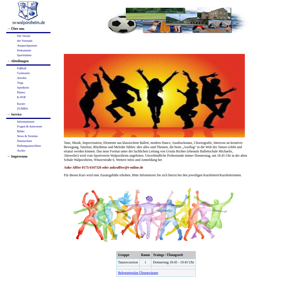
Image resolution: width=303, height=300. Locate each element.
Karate (21, 103)
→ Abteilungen (18, 61)
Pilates (21, 92)
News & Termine (27, 136)
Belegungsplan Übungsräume (138, 273)
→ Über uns (15, 29)
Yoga (20, 82)
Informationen (25, 121)
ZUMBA (22, 108)
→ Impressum (17, 156)
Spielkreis (23, 87)
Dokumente (24, 50)
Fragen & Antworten (29, 126)
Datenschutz (24, 140)
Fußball (21, 68)
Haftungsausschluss (29, 145)
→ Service (14, 114)
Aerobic (22, 77)
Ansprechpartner (27, 45)
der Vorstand (24, 40)
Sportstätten (24, 55)
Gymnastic (23, 73)
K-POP (21, 97)
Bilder (21, 131)
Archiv (21, 150)
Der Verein (23, 35)
